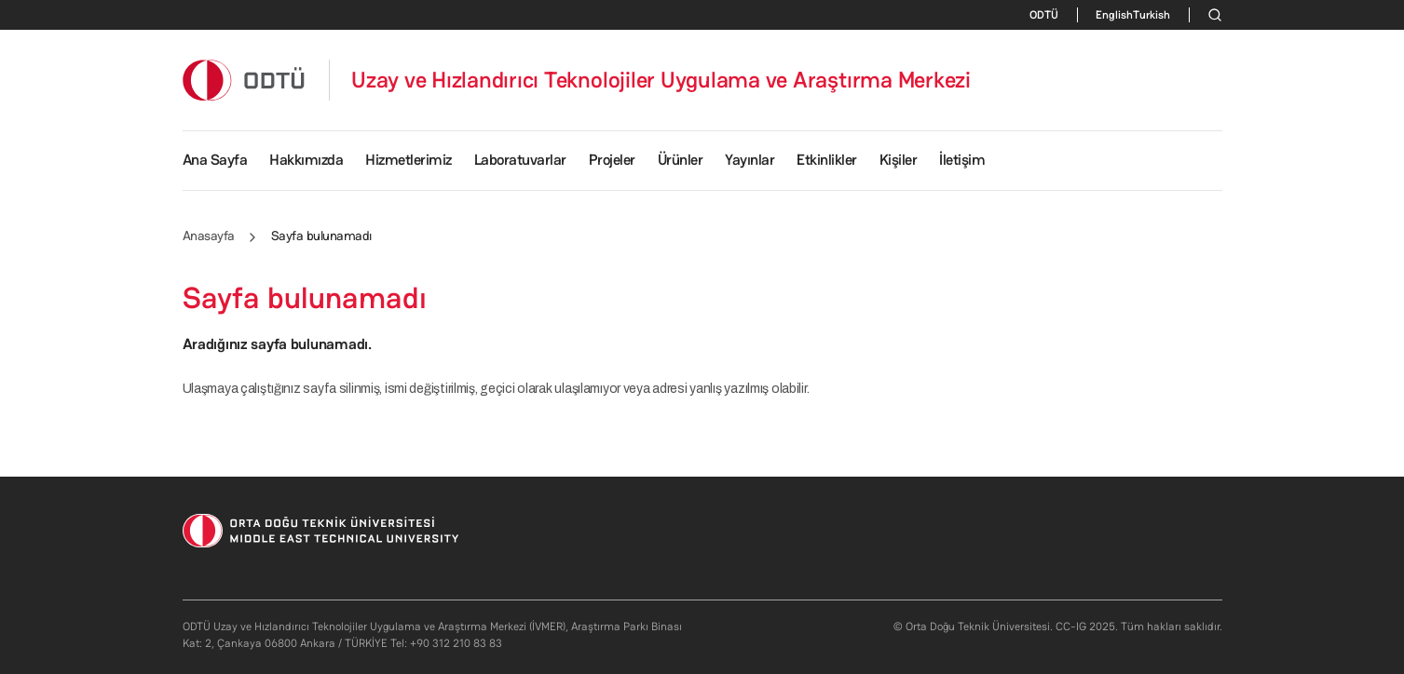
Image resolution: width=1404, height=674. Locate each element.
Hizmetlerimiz (408, 159)
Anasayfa (209, 235)
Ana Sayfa (215, 159)
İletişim (962, 159)
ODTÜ (1043, 14)
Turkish (1151, 14)
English (1114, 14)
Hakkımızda (306, 159)
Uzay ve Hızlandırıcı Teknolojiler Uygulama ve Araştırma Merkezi (661, 80)
